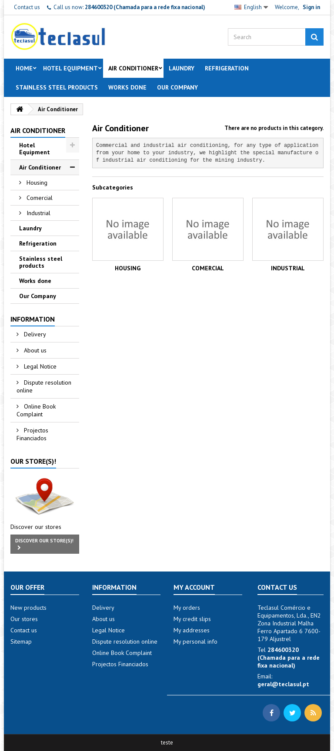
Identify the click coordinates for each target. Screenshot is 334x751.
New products (28, 607)
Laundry (181, 68)
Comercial (39, 198)
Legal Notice (39, 366)
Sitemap (21, 641)
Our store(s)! (33, 461)
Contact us (27, 7)
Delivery (34, 334)
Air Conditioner (133, 68)
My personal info (195, 641)
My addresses (192, 630)
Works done (127, 87)
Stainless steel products (57, 87)
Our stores (24, 619)
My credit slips (192, 619)
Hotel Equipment (70, 68)
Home (24, 68)
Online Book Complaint (36, 410)
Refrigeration (227, 68)
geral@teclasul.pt (283, 684)
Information (32, 319)
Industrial (37, 213)
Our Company (177, 87)
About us (34, 350)
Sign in (311, 7)
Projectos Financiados (32, 434)
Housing (36, 182)
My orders (187, 607)
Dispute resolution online (44, 386)
